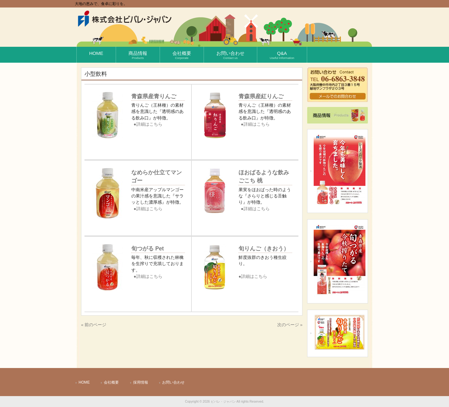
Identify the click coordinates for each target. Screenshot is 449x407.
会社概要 (111, 382)
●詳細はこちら (148, 124)
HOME (84, 382)
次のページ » (289, 324)
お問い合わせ (173, 382)
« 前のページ (93, 324)
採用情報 (140, 382)
